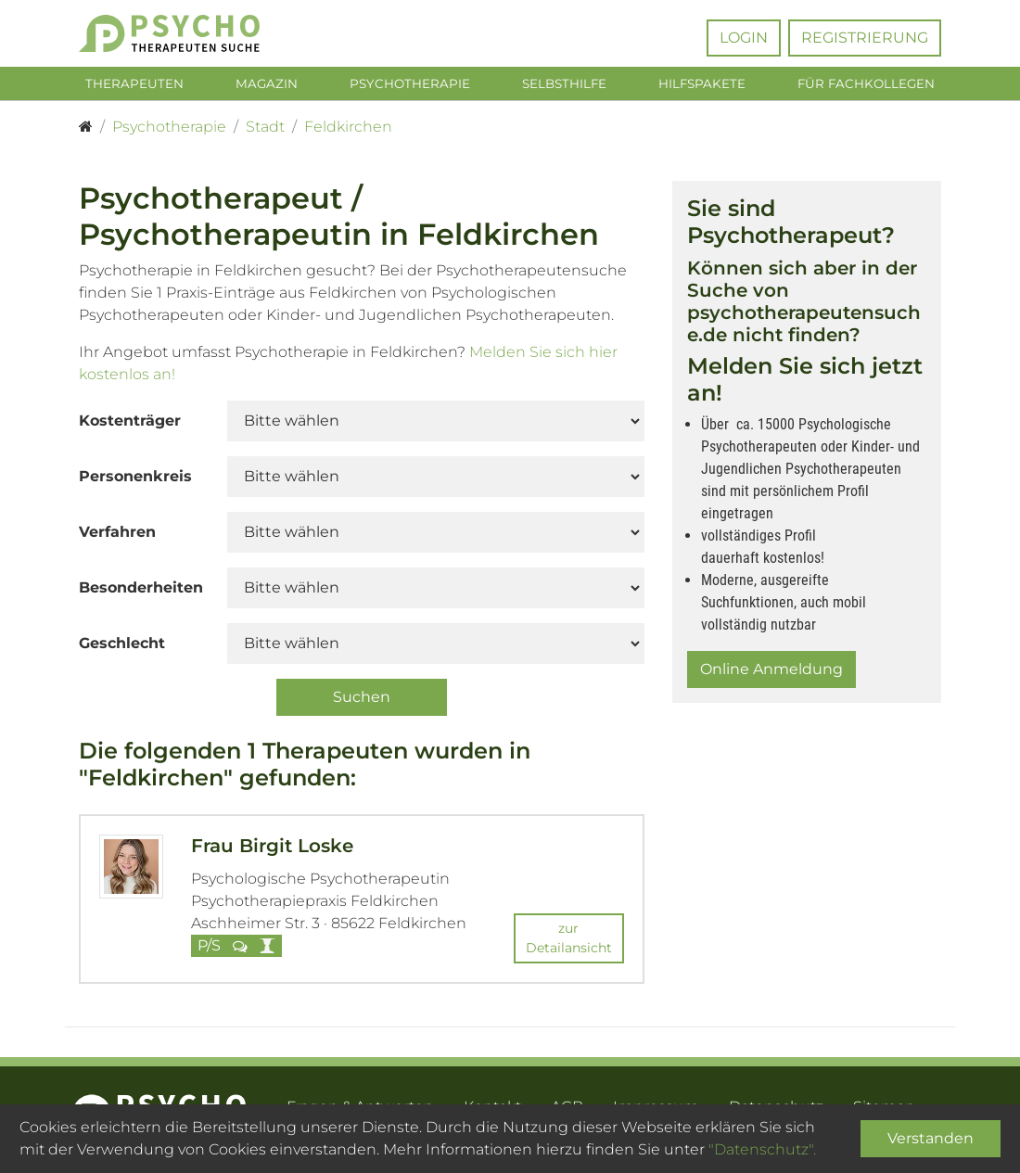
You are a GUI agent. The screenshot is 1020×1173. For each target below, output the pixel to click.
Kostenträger (130, 424)
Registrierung (864, 37)
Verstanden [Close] (930, 1138)
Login (744, 37)
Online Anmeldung (771, 673)
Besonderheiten (141, 591)
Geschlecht (122, 647)
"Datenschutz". (762, 1149)
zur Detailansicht (569, 941)
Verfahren (117, 535)
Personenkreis (135, 480)
